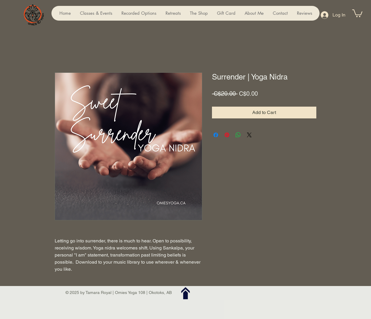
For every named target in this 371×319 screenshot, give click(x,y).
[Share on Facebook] (215, 134)
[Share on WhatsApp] (238, 134)
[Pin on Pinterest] (226, 134)
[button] (357, 13)
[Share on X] (249, 134)
